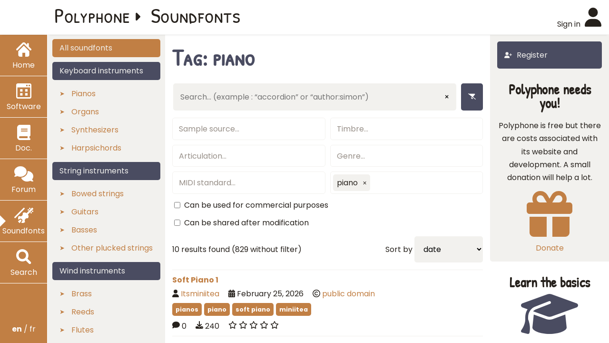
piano (216, 309)
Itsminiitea (200, 293)
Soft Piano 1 (195, 279)
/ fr (24, 328)
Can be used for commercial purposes (256, 205)
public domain (348, 293)
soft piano (253, 309)
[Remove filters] (472, 97)
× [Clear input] (446, 96)
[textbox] (249, 129)
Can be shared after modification (246, 222)
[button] (365, 183)
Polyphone (92, 15)
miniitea (293, 309)
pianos (187, 309)
